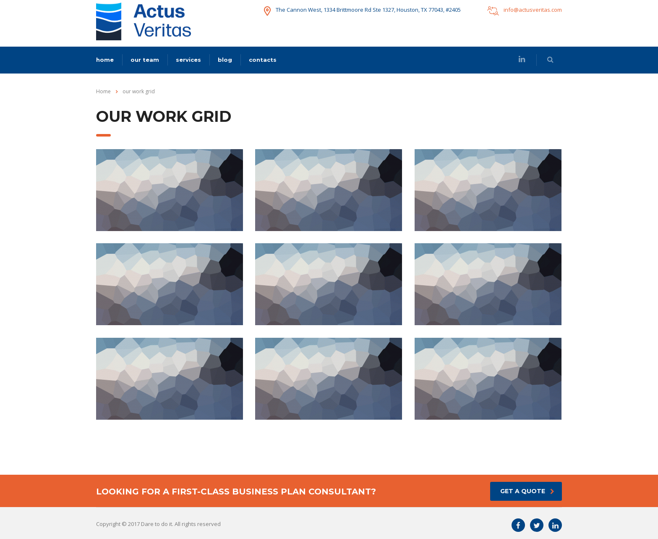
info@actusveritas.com (533, 9)
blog (225, 59)
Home (103, 91)
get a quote (527, 491)
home (105, 59)
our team (145, 59)
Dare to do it (156, 524)
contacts (263, 59)
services (188, 59)
